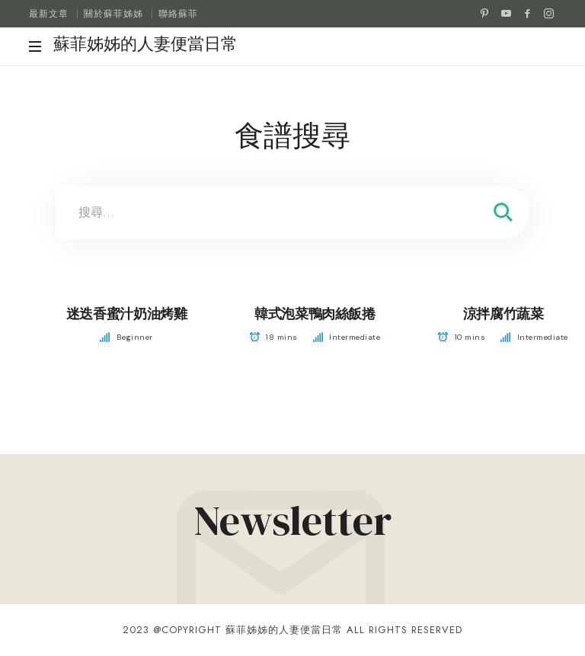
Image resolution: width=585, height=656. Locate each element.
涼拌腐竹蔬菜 (503, 314)
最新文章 (49, 14)
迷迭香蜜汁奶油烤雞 (126, 314)
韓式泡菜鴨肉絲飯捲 (315, 314)
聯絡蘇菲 (178, 14)
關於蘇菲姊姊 (113, 14)
